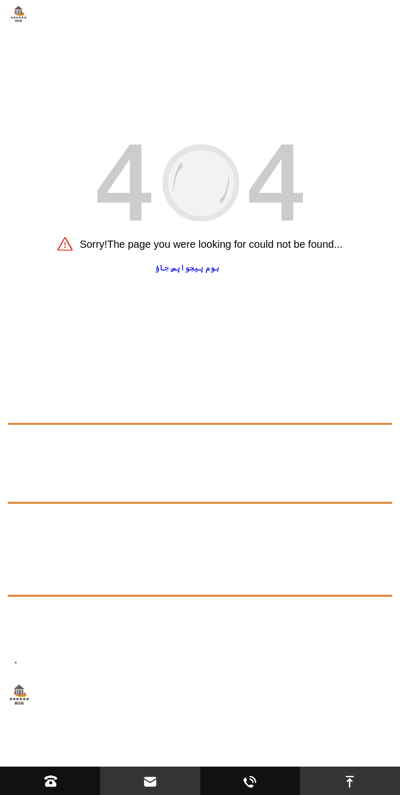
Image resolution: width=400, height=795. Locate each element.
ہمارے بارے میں (38, 441)
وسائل (19, 488)
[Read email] (150, 781)
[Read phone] (50, 781)
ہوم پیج (204, 267)
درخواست (24, 464)
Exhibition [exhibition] (35, 536)
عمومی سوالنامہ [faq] (49, 518)
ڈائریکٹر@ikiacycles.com (109, 639)
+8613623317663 (99, 613)
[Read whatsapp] (250, 781)
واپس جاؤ (172, 267)
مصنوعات (24, 409)
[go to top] (350, 781)
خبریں (19, 557)
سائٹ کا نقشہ (273, 738)
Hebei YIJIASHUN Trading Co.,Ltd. (142, 738)
